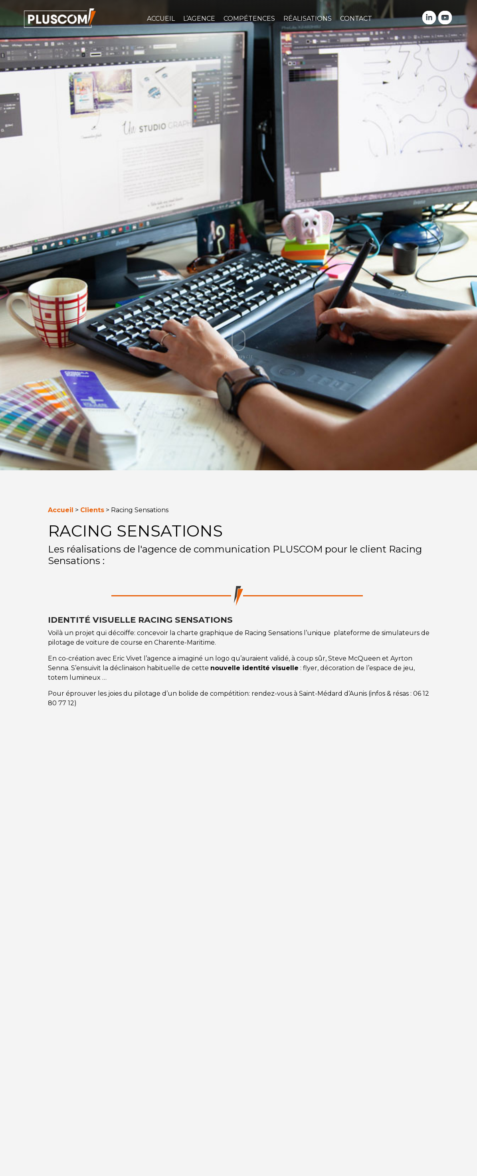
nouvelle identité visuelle (254, 668)
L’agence (199, 18)
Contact (356, 18)
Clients (92, 510)
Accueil (161, 18)
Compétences (249, 18)
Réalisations (307, 18)
